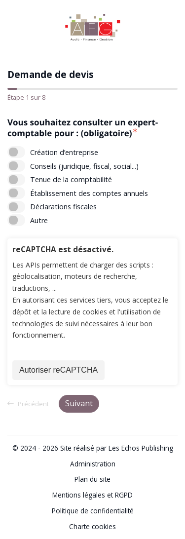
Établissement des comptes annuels (89, 193)
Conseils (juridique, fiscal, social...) (84, 166)
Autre (39, 220)
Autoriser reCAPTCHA (58, 370)
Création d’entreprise (64, 152)
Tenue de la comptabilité (71, 179)
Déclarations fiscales (63, 206)
